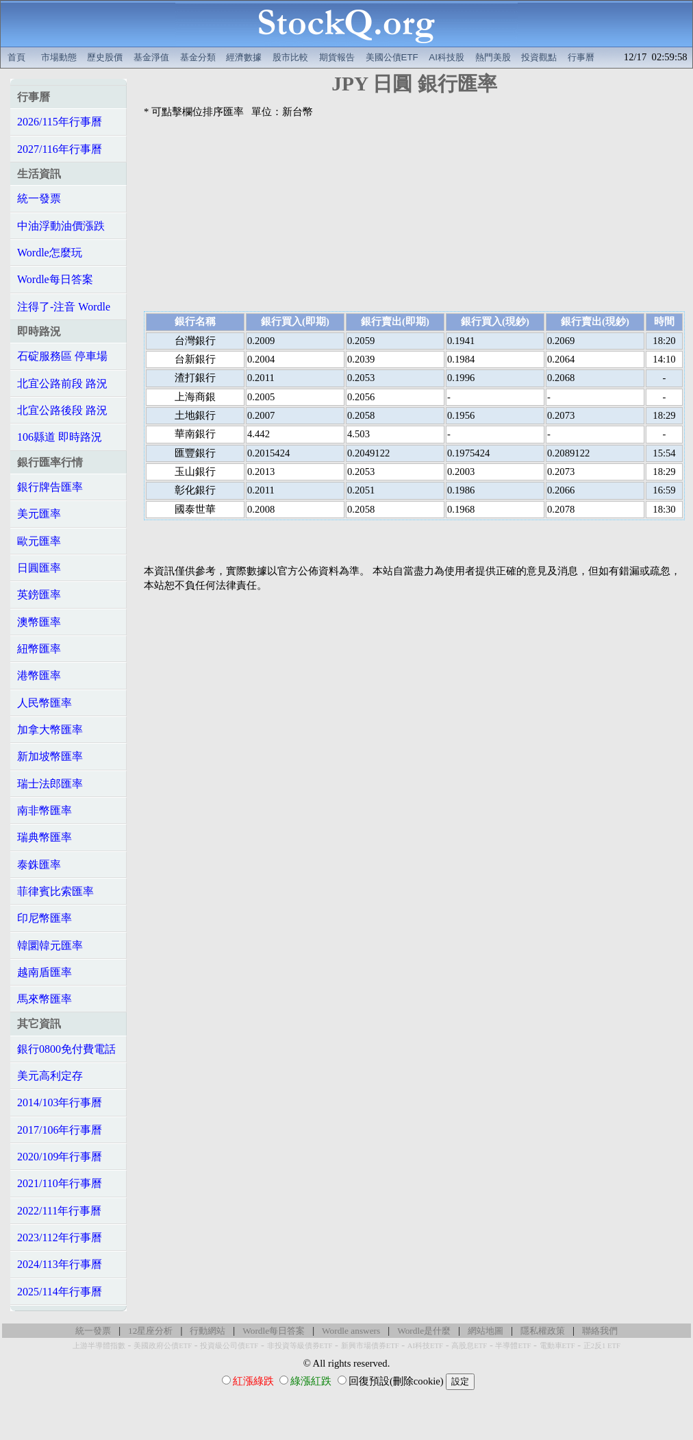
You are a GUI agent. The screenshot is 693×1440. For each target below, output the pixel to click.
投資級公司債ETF (229, 1346)
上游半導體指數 (99, 1346)
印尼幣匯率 (44, 918)
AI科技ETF (425, 1346)
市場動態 (59, 57)
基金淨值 (151, 57)
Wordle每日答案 (55, 279)
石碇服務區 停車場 (62, 356)
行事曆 (581, 57)
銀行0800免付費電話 (66, 1049)
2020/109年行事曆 (59, 1156)
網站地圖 (485, 1331)
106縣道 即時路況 (59, 437)
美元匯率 (39, 514)
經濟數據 (244, 57)
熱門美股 (493, 57)
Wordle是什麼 (424, 1331)
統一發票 (39, 198)
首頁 (16, 57)
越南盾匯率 (44, 972)
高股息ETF (469, 1346)
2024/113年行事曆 (59, 1264)
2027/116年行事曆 (59, 149)
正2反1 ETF (601, 1346)
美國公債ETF (392, 57)
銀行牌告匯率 (50, 487)
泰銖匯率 (39, 864)
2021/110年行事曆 (59, 1183)
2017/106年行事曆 (59, 1130)
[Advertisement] (414, 215)
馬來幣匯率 (44, 999)
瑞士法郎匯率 (50, 784)
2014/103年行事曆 (59, 1102)
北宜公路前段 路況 (62, 383)
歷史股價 (105, 57)
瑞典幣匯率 (44, 837)
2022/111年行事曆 (59, 1211)
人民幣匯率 (44, 703)
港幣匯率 (39, 675)
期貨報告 (337, 57)
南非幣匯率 (44, 810)
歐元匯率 (39, 541)
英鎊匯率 (39, 594)
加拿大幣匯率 (50, 729)
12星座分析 (150, 1331)
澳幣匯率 (39, 622)
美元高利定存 (50, 1076)
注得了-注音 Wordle (63, 307)
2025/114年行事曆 (59, 1291)
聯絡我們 (600, 1331)
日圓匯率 (39, 568)
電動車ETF (557, 1346)
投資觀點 (539, 57)
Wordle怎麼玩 (49, 252)
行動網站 (207, 1331)
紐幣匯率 (39, 649)
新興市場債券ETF (370, 1346)
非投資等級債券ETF (300, 1346)
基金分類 (198, 57)
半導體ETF (513, 1346)
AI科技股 (446, 57)
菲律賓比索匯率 (55, 891)
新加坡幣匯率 (50, 756)
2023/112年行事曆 (59, 1237)
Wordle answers (351, 1331)
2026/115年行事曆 (59, 121)
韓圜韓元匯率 (50, 945)
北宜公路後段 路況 (62, 410)
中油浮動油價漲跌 (61, 226)
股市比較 (290, 57)
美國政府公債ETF (163, 1346)
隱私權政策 (542, 1331)
